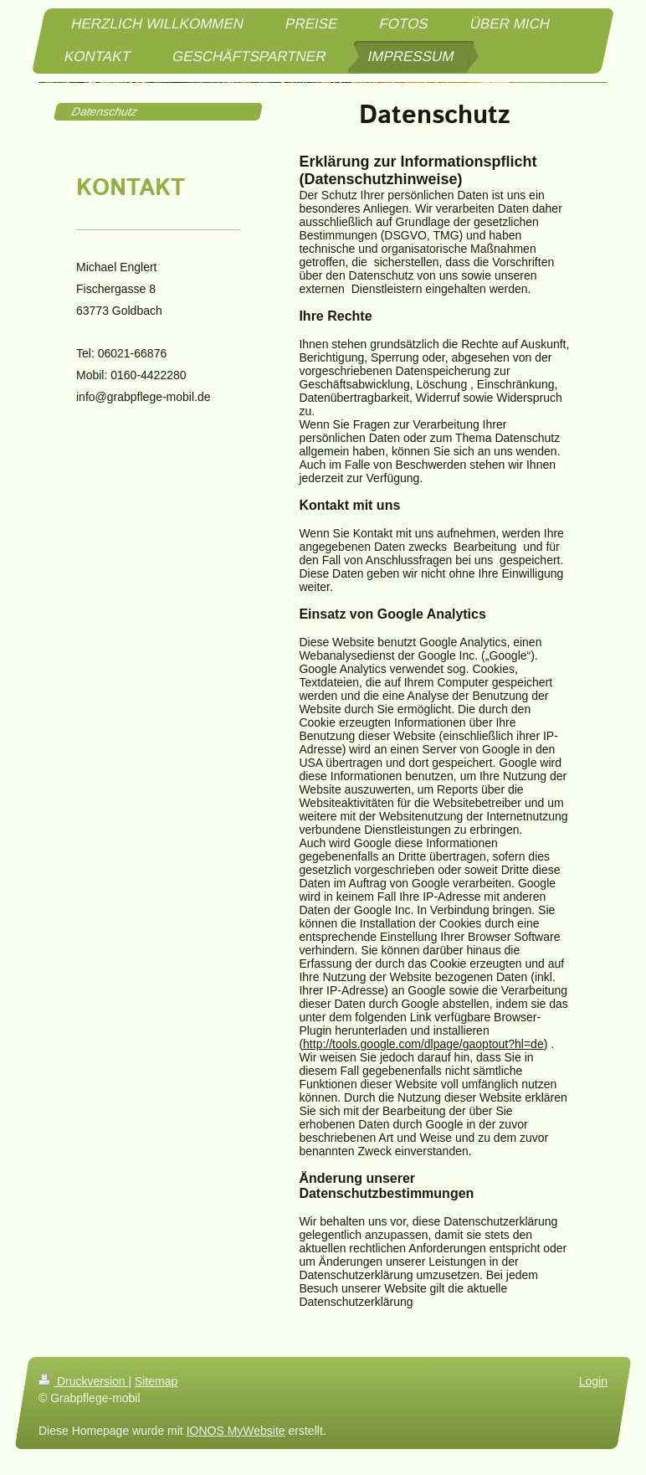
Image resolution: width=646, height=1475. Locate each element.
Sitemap (156, 1381)
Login (593, 1381)
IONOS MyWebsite (236, 1430)
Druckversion (83, 1381)
